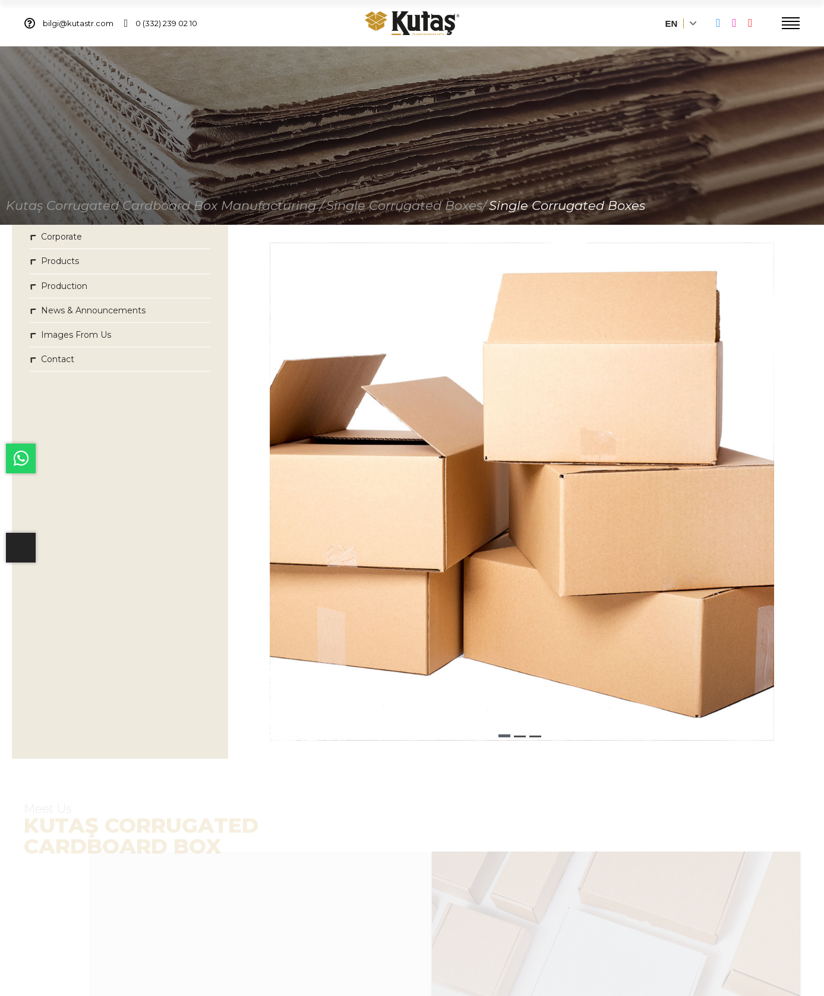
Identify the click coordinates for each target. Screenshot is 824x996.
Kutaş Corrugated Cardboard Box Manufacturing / (165, 206)
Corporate (56, 237)
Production (58, 286)
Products (54, 262)
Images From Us (70, 335)
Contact (52, 359)
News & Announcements (88, 311)
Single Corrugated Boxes (567, 206)
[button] (504, 737)
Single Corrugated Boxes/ (406, 206)
